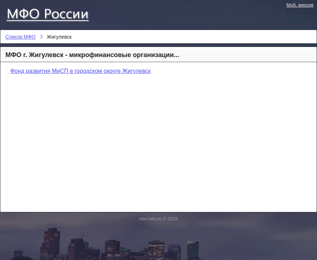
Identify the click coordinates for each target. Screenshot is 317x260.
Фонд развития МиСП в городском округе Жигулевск (80, 71)
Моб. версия (299, 5)
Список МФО (54, 13)
